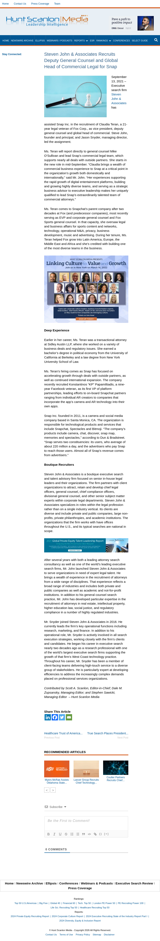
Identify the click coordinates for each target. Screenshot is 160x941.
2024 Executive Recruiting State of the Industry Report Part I (116, 916)
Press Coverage (40, 3)
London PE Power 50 (104, 903)
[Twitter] (62, 717)
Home (5, 3)
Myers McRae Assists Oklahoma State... (57, 781)
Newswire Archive (22, 40)
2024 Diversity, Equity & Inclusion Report (80, 920)
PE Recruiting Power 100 (131, 903)
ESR (92, 40)
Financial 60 (69, 903)
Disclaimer (109, 934)
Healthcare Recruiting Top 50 (94, 907)
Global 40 (55, 903)
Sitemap (97, 934)
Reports (79, 40)
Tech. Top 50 (84, 903)
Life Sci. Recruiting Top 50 (64, 907)
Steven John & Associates (118, 99)
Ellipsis (40, 40)
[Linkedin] (48, 717)
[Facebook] (55, 717)
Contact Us (20, 3)
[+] (106, 833)
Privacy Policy (83, 934)
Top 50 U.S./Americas (26, 903)
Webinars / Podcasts (59, 40)
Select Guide (140, 40)
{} (100, 833)
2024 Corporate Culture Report (67, 916)
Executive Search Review (134, 883)
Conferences (121, 40)
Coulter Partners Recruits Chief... (115, 779)
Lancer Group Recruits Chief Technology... (86, 781)
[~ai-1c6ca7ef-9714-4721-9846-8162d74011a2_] (131, 18)
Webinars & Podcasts (97, 883)
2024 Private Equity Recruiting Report (30, 916)
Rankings (102, 40)
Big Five (43, 903)
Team (57, 3)
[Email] (69, 717)
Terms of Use (66, 934)
